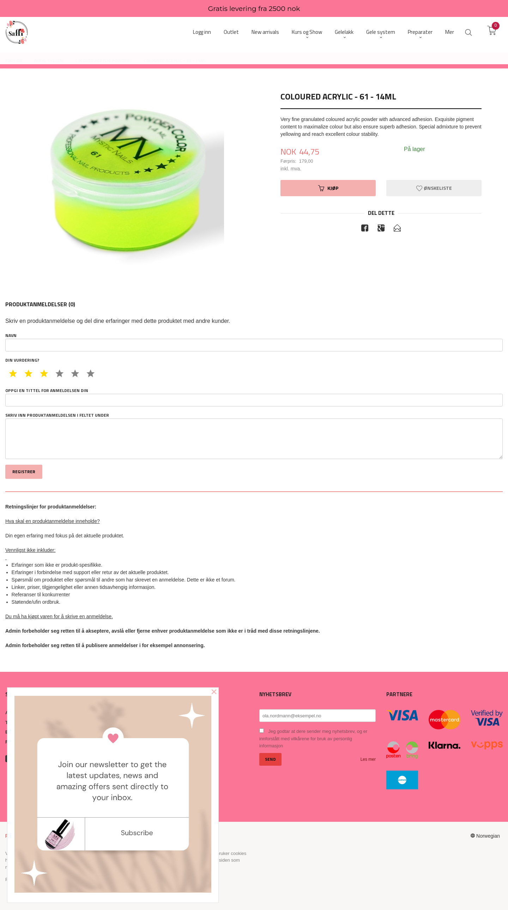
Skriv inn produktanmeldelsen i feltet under (254, 435)
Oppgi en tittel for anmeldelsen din (254, 396)
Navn (254, 341)
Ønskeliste (434, 188)
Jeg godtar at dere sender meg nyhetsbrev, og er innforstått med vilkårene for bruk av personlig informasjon (313, 738)
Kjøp (328, 188)
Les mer (368, 759)
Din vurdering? (22, 360)
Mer (449, 32)
